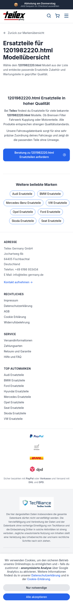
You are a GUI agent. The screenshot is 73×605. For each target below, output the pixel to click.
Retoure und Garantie (17, 351)
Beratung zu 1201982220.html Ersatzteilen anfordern (40, 155)
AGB (7, 311)
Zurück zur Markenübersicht (23, 32)
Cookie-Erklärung (38, 580)
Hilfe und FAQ (12, 356)
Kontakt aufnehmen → (18, 282)
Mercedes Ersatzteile (17, 396)
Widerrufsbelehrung (17, 322)
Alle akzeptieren (36, 598)
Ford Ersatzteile (50, 211)
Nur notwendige (36, 588)
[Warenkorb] (57, 16)
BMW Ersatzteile (50, 193)
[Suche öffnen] (49, 16)
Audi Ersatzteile (22, 193)
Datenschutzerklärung (18, 305)
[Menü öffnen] (66, 15)
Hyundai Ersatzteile (16, 391)
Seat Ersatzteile (51, 220)
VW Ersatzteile (57, 202)
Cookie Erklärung (15, 316)
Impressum (11, 300)
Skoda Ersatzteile (23, 220)
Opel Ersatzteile (23, 211)
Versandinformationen (18, 340)
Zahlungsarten (13, 345)
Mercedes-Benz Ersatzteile (23, 202)
